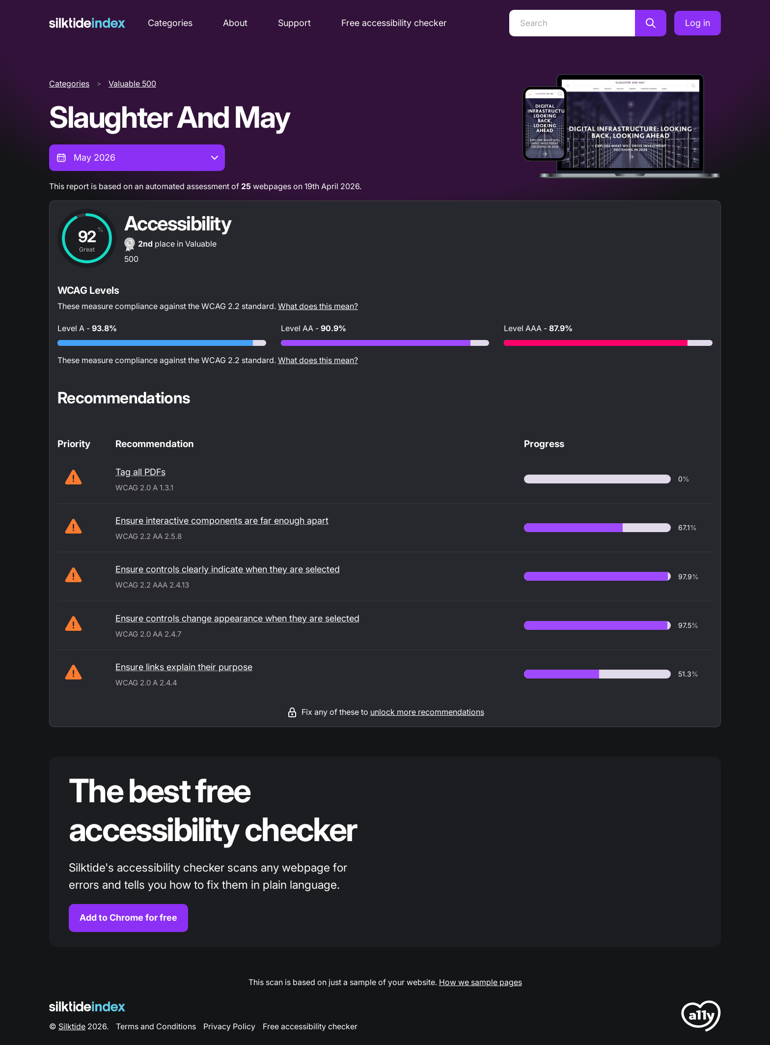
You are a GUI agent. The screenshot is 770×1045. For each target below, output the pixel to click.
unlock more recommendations (427, 712)
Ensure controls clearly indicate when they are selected (227, 569)
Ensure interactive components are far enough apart (222, 520)
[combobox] (137, 157)
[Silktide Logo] (87, 1006)
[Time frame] (137, 157)
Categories (170, 23)
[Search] (572, 23)
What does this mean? (318, 306)
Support (294, 23)
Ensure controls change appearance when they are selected (237, 618)
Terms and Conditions (156, 1026)
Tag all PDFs (140, 472)
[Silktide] (87, 23)
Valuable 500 (132, 83)
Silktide (71, 1026)
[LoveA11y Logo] (701, 1017)
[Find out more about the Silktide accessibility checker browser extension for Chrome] (385, 852)
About (235, 23)
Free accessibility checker (394, 23)
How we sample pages (480, 982)
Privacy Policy (229, 1026)
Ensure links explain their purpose (183, 667)
